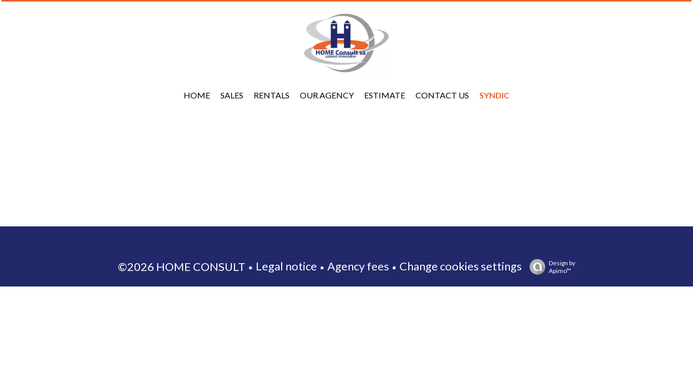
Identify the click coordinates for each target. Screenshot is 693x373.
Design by (549, 267)
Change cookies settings (460, 266)
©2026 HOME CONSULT (181, 267)
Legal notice (286, 266)
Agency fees (358, 266)
